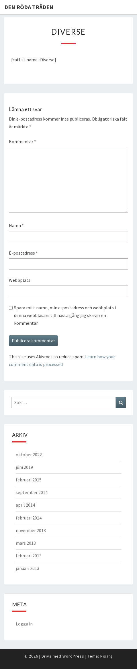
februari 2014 (29, 518)
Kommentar (22, 141)
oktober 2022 (29, 454)
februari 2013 (29, 555)
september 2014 (32, 492)
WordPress (73, 656)
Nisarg (106, 656)
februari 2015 (29, 480)
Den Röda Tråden (28, 7)
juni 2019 (24, 467)
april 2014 (25, 505)
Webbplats (19, 280)
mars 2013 (26, 543)
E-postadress (23, 253)
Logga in (24, 624)
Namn (16, 225)
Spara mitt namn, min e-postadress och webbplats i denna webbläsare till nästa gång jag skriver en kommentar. (65, 315)
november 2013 (31, 530)
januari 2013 (27, 568)
